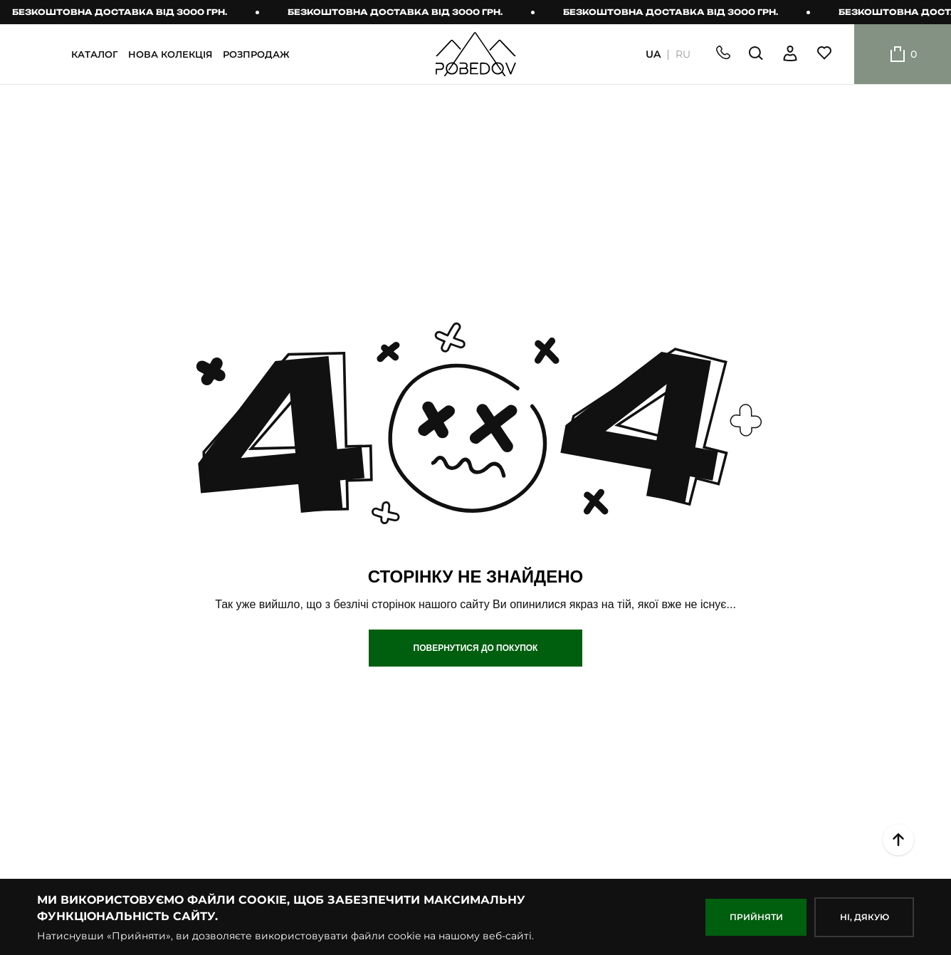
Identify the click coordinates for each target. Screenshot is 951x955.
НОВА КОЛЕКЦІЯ (170, 54)
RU (683, 54)
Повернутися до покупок (476, 648)
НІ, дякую (864, 917)
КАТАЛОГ (94, 54)
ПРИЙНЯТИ (756, 917)
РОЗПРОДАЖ (256, 54)
